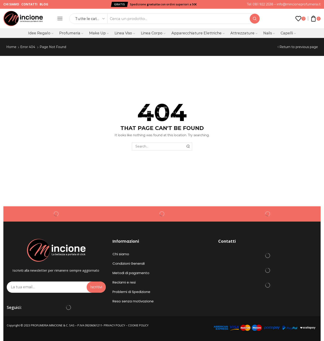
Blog (44, 4)
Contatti (29, 4)
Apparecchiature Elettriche (198, 33)
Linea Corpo (153, 33)
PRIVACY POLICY (114, 325)
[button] (119, 4)
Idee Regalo (40, 33)
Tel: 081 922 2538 (260, 4)
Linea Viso (125, 33)
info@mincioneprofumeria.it (299, 4)
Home (11, 47)
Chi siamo (11, 4)
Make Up (99, 33)
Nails (269, 33)
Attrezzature (243, 33)
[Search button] (255, 19)
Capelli (288, 33)
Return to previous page (298, 47)
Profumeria (71, 33)
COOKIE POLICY (138, 325)
